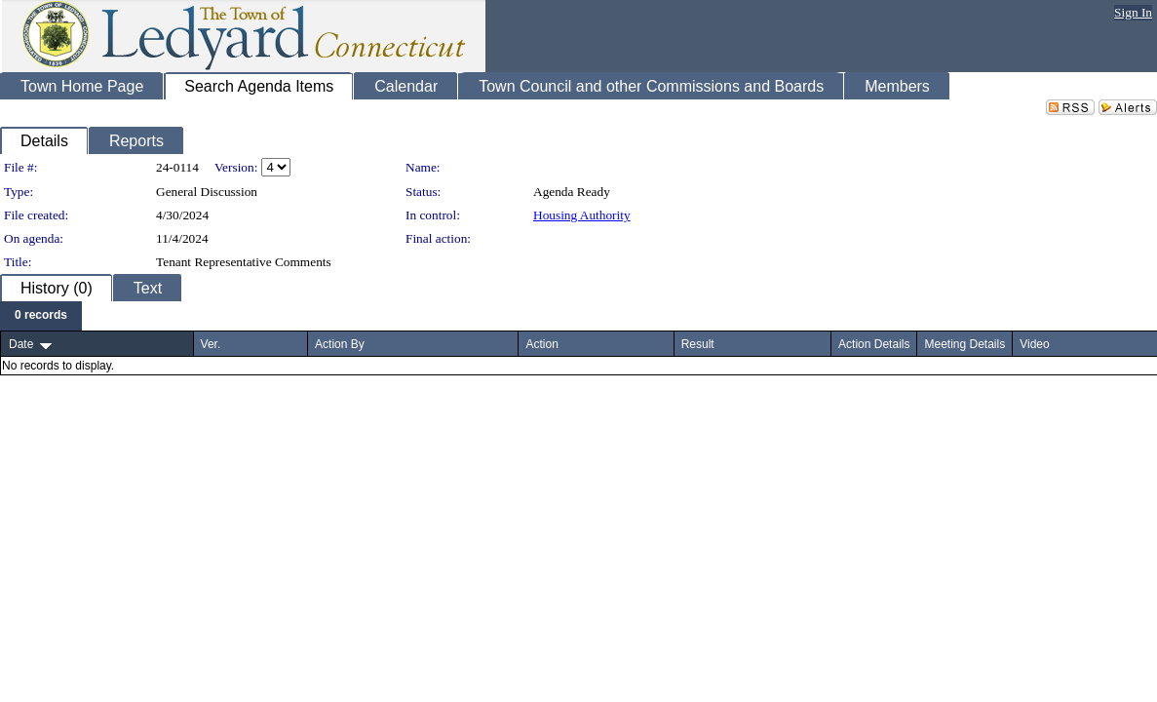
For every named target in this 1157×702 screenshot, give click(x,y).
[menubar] (41, 316)
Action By (340, 344)
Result (697, 344)
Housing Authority (582, 215)
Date (21, 344)
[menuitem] (41, 316)
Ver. (211, 344)
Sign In (1133, 12)
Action (541, 344)
